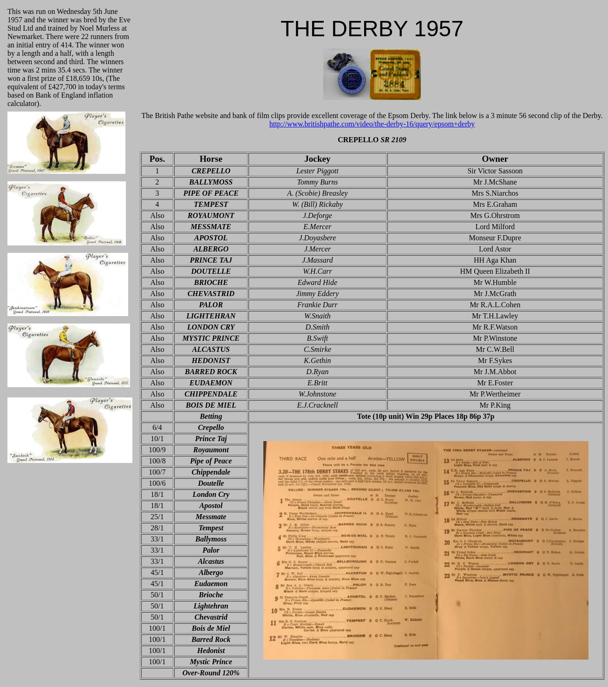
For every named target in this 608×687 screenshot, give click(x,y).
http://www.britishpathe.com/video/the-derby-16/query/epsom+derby (372, 124)
